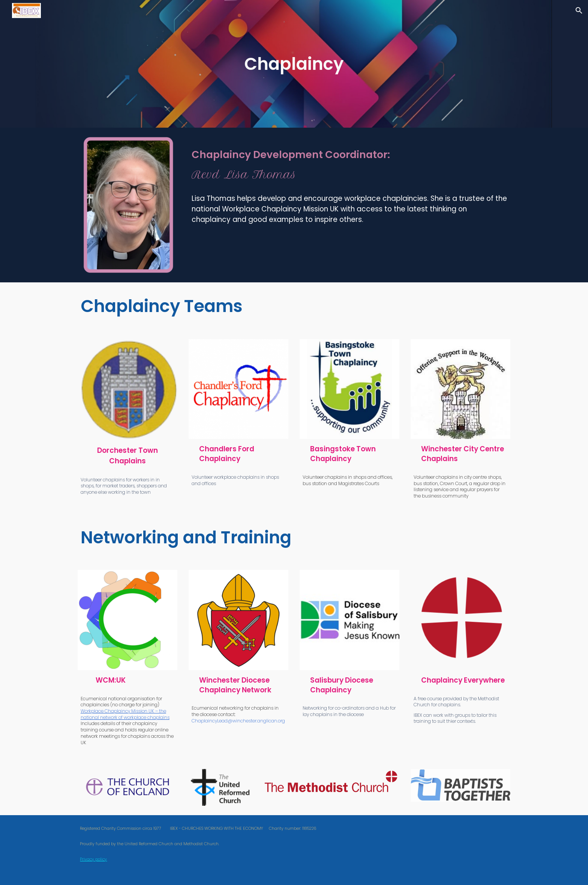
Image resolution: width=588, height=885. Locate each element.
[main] (294, 64)
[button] (579, 11)
